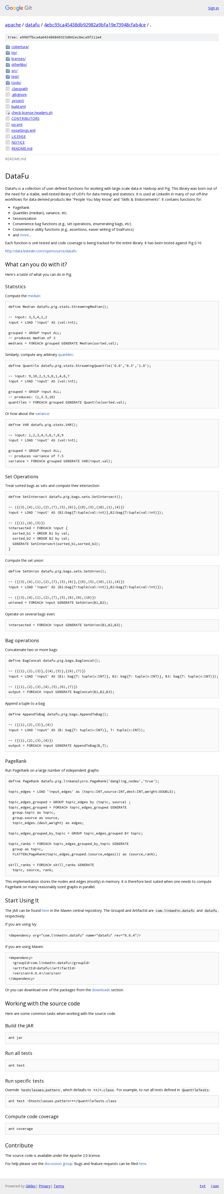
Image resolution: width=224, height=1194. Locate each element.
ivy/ (14, 52)
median (34, 295)
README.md (21, 148)
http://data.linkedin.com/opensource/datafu (40, 251)
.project (17, 100)
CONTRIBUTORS (25, 118)
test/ (15, 76)
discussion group (58, 1163)
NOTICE (18, 142)
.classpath (19, 88)
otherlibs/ (19, 64)
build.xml (18, 106)
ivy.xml (16, 124)
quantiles (65, 354)
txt (203, 1186)
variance (42, 413)
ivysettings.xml (23, 130)
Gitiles (31, 1186)
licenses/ (18, 58)
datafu (32, 25)
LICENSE (18, 136)
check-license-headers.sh (31, 112)
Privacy (44, 1186)
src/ (14, 70)
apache (13, 25)
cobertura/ (20, 46)
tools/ (16, 82)
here (45, 910)
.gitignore (19, 94)
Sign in (213, 8)
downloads (101, 989)
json (215, 1186)
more (24, 235)
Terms (59, 1186)
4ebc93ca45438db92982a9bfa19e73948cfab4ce (95, 25)
